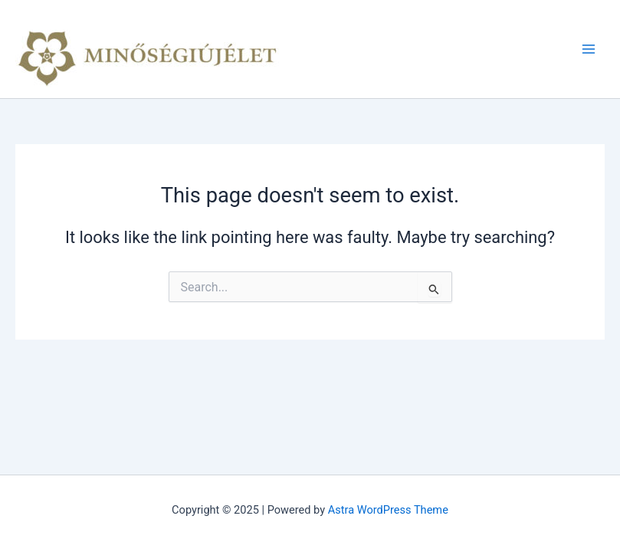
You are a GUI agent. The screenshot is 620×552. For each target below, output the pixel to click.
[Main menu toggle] (588, 49)
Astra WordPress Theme (388, 510)
